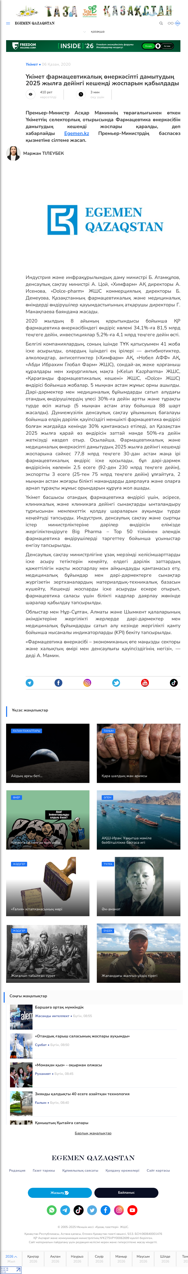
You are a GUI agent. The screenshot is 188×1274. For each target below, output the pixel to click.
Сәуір (99, 1259)
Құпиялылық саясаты (80, 1170)
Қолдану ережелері (122, 1170)
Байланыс (126, 1192)
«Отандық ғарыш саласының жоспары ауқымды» (82, 1036)
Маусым (143, 1259)
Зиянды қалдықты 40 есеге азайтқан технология (82, 1094)
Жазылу (60, 1192)
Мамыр (121, 1259)
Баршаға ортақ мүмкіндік (59, 1007)
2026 (11, 1259)
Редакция (17, 1170)
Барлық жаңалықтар (93, 1133)
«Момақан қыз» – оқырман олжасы (68, 1065)
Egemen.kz (76, 133)
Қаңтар (33, 1259)
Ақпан (55, 1259)
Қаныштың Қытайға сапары (61, 1123)
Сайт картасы (158, 1170)
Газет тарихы (44, 1170)
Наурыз (77, 1259)
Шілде (165, 1259)
